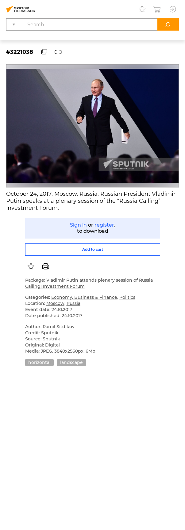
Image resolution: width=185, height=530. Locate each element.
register (104, 225)
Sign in (78, 225)
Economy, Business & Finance (84, 297)
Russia (73, 303)
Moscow (55, 303)
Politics (127, 297)
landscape (71, 362)
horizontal (39, 362)
